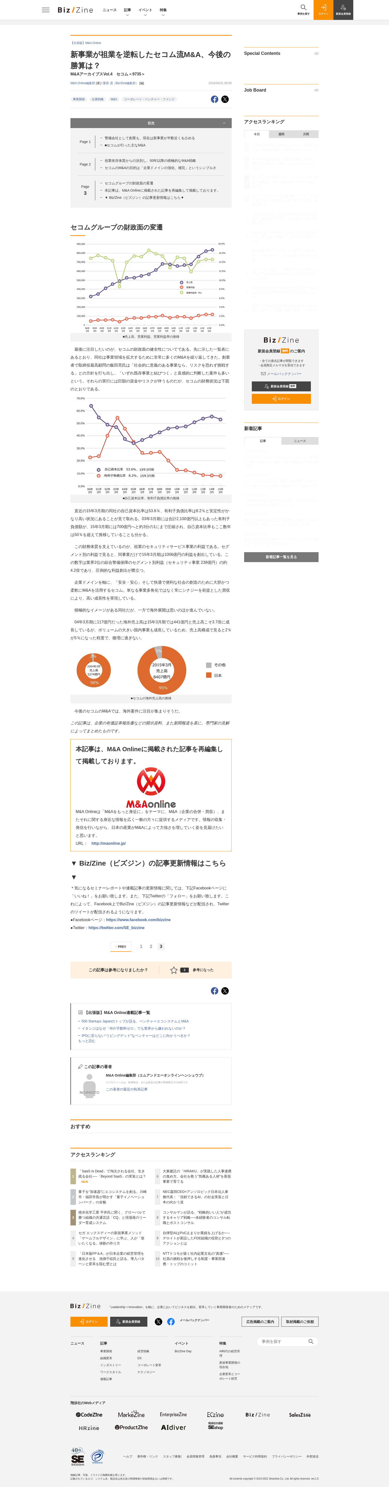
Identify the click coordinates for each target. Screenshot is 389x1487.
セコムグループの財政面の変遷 (129, 183)
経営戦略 (143, 1351)
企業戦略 (98, 99)
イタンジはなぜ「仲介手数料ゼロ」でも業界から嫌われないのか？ (134, 1028)
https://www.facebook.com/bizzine (138, 920)
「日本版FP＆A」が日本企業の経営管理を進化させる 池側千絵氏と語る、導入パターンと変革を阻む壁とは (111, 1258)
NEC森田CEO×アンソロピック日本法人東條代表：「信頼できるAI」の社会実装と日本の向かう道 (195, 1197)
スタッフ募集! (172, 1456)
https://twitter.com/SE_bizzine (117, 928)
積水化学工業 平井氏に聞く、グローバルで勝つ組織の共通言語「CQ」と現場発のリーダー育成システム (112, 1217)
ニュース (110, 10)
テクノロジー (146, 1372)
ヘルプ (127, 1456)
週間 (281, 134)
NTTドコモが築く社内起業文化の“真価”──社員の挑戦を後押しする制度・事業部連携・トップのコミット (196, 1258)
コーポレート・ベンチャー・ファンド (149, 99)
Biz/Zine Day (183, 1351)
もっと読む (87, 1041)
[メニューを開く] (46, 10)
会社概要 (232, 1456)
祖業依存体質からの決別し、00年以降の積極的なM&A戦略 (150, 161)
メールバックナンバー (281, 374)
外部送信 (313, 1456)
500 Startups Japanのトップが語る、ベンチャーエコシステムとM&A (135, 1021)
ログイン (280, 398)
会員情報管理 (195, 1456)
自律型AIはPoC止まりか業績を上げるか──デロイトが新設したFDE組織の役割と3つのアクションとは (197, 1238)
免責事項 (215, 1456)
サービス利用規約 (255, 1456)
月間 (306, 134)
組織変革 (106, 1358)
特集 (163, 10)
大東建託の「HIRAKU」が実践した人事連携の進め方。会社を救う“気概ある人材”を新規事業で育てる (197, 1176)
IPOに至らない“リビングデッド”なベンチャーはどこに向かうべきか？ (136, 1036)
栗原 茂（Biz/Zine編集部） (121, 83)
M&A (114, 99)
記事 (127, 10)
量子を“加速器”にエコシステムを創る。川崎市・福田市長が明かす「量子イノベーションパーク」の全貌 (112, 1197)
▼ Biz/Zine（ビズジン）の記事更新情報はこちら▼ (144, 198)
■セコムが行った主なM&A (125, 145)
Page (85, 142)
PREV (120, 947)
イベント (145, 10)
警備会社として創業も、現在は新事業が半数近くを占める (150, 138)
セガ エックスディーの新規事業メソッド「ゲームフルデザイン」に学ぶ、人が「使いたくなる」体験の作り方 (111, 1238)
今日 (257, 134)
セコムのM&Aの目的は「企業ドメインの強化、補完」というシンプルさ (160, 168)
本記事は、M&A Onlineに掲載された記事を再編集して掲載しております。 (162, 190)
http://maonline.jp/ (109, 843)
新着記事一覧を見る (281, 557)
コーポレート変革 (149, 1365)
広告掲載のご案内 (260, 1322)
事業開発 (79, 99)
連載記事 (106, 1379)
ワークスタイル (110, 1372)
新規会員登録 (280, 386)
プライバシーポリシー (287, 1456)
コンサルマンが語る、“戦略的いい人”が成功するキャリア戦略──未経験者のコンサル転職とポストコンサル (197, 1217)
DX (139, 1358)
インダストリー (110, 1365)
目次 (187, 123)
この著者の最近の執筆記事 (127, 1089)
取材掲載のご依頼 (300, 1322)
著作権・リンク (147, 1456)
